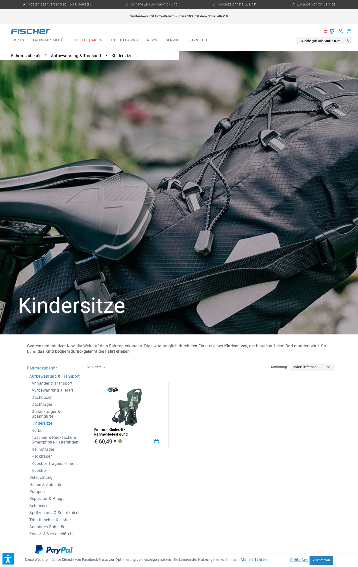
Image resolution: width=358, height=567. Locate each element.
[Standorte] (199, 40)
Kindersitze (42, 423)
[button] (8, 559)
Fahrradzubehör (42, 368)
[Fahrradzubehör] (49, 40)
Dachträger (42, 404)
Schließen (299, 560)
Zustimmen (321, 560)
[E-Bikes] (17, 40)
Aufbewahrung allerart (52, 390)
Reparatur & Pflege (46, 498)
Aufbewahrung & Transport (54, 376)
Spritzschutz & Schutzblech (55, 512)
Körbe (37, 430)
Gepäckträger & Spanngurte (46, 414)
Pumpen (37, 491)
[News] (151, 40)
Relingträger (43, 449)
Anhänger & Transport (52, 383)
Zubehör (39, 470)
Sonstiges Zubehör (47, 527)
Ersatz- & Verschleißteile (52, 533)
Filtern (94, 367)
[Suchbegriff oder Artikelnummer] (321, 40)
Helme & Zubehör (45, 484)
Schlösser (38, 505)
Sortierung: (279, 367)
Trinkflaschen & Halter (50, 520)
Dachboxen (42, 397)
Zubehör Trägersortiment (55, 463)
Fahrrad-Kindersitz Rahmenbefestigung (111, 432)
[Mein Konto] (340, 31)
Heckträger (42, 456)
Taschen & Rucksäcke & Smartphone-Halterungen (55, 440)
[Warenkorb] (349, 31)
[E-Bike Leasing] (124, 40)
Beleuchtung (41, 477)
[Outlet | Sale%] (88, 40)
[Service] (173, 40)
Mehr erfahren (254, 559)
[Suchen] (347, 40)
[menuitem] (17, 40)
